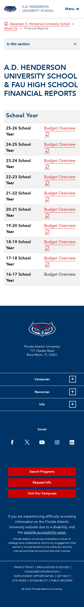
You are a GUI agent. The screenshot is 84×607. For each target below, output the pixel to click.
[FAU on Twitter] (27, 442)
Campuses (42, 379)
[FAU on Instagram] (57, 442)
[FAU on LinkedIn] (72, 442)
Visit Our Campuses (42, 493)
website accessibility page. (45, 532)
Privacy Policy (24, 567)
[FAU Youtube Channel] (42, 442)
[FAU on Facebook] (12, 442)
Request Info (42, 482)
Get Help (63, 576)
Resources (42, 392)
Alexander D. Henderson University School (40, 24)
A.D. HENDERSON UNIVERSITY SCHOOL (38, 9)
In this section (18, 44)
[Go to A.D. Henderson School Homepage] (10, 8)
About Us (10, 28)
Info (42, 404)
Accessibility (38, 580)
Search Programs (42, 471)
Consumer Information (41, 571)
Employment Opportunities (34, 576)
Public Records (62, 580)
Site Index (19, 580)
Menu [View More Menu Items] (69, 8)
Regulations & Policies (53, 567)
